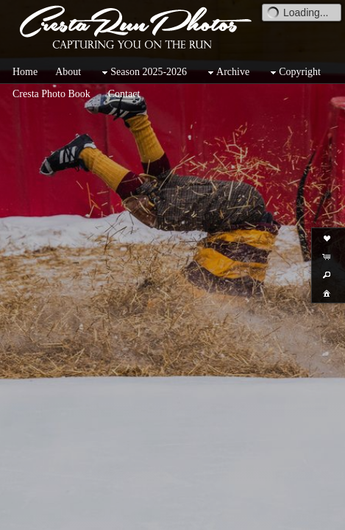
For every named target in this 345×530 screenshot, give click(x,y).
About (68, 71)
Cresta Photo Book (51, 93)
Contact (124, 93)
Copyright (294, 72)
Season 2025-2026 (143, 72)
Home (25, 71)
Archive (226, 72)
